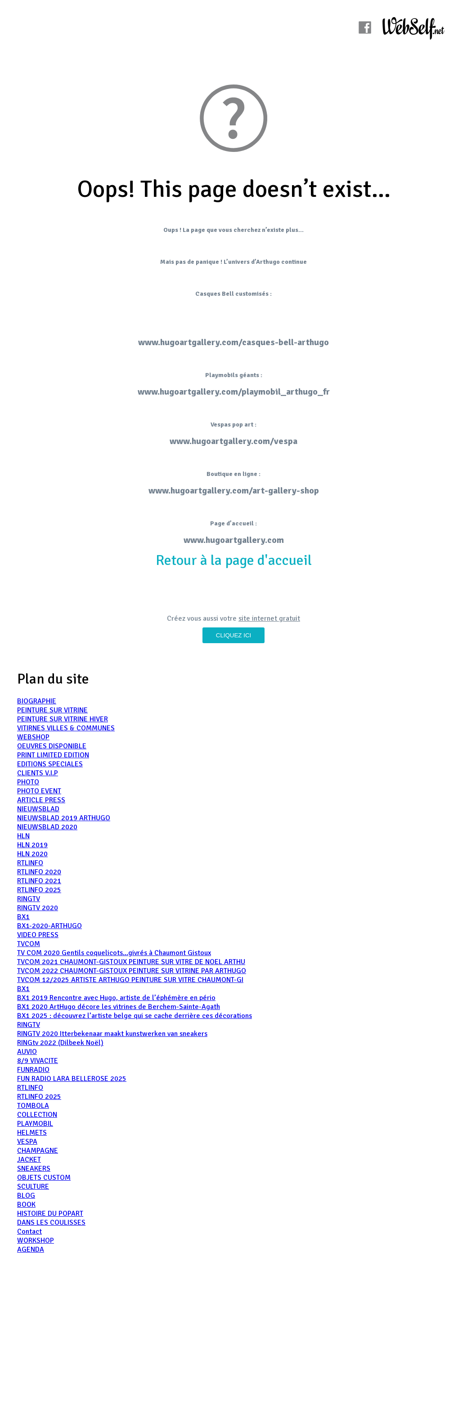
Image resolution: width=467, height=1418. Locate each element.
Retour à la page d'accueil (234, 560)
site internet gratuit (269, 618)
